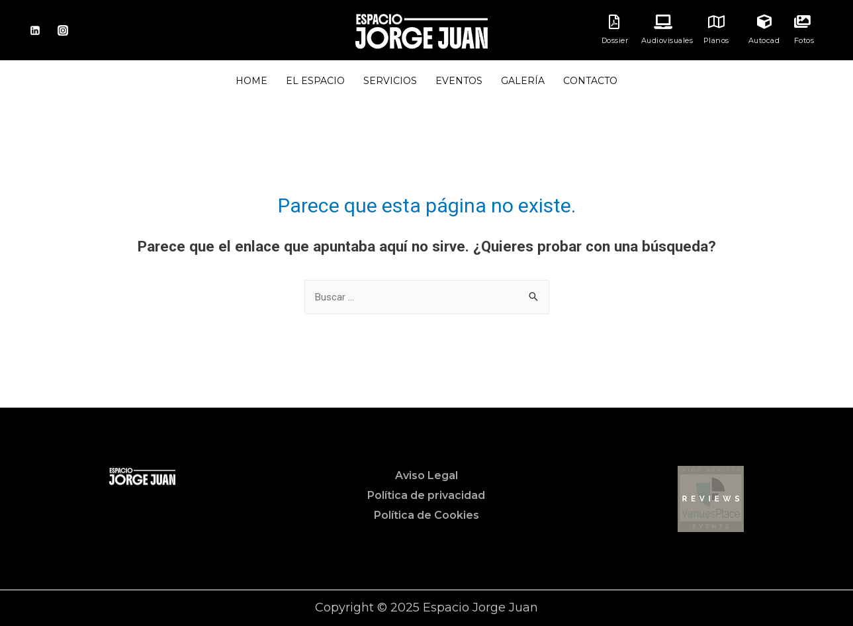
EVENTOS (458, 81)
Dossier (615, 40)
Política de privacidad (426, 495)
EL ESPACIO (315, 81)
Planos (716, 40)
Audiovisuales (667, 40)
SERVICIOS (390, 81)
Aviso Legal (426, 475)
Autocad (764, 40)
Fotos (804, 40)
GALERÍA (523, 81)
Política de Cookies (426, 515)
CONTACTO (590, 81)
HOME (251, 81)
